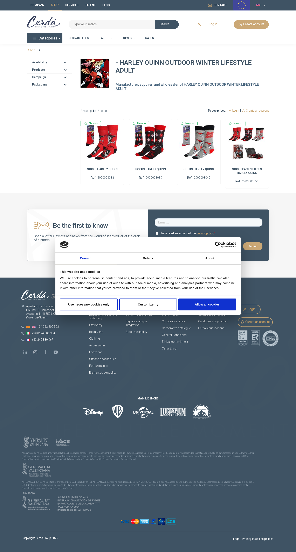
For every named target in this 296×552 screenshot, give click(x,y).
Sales (149, 38)
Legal (237, 538)
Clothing (94, 338)
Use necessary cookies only (88, 304)
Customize (148, 304)
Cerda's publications (211, 328)
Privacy (247, 538)
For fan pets (98, 365)
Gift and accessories (102, 359)
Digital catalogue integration (136, 323)
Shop (31, 50)
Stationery (95, 325)
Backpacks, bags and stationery (103, 316)
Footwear (95, 352)
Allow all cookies (207, 304)
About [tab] (209, 258)
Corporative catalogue (176, 328)
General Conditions (174, 335)
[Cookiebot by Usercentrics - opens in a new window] (218, 245)
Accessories (97, 345)
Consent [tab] (86, 258)
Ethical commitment (175, 341)
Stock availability (136, 331)
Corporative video (173, 321)
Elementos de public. (102, 372)
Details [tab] (148, 258)
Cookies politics (263, 538)
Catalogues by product (213, 321)
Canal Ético (169, 348)
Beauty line (96, 331)
